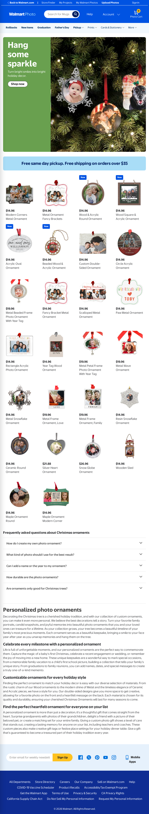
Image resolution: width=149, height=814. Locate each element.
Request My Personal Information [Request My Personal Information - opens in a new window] (120, 799)
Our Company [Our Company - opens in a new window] (83, 782)
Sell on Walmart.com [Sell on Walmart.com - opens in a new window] (110, 782)
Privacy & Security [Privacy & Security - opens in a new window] (85, 793)
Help (90, 14)
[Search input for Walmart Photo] (58, 14)
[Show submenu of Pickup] (83, 27)
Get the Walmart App (33, 793)
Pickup (77, 27)
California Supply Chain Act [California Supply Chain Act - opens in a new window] (24, 799)
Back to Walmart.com (20, 2)
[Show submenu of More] (136, 27)
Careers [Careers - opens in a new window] (65, 782)
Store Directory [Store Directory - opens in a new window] (45, 782)
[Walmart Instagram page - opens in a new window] (114, 757)
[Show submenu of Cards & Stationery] (123, 27)
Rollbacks (11, 27)
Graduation (44, 27)
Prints (91, 27)
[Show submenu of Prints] (96, 27)
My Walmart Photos (87, 2)
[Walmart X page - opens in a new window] (89, 757)
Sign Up (62, 757)
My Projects (65, 2)
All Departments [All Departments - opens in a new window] (19, 782)
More (131, 27)
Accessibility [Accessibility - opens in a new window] (92, 787)
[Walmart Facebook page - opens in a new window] (80, 757)
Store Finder (48, 2)
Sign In (135, 2)
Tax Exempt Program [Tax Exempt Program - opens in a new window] (113, 787)
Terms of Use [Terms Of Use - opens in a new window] (60, 793)
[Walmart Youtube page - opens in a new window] (105, 757)
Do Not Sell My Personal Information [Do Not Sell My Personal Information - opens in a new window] (70, 799)
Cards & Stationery (111, 27)
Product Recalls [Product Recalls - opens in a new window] (69, 787)
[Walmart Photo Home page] (22, 14)
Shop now (17, 84)
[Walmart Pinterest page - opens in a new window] (97, 757)
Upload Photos (110, 2)
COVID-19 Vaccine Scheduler (35, 787)
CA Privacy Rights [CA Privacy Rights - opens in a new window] (112, 793)
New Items (27, 27)
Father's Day (62, 27)
